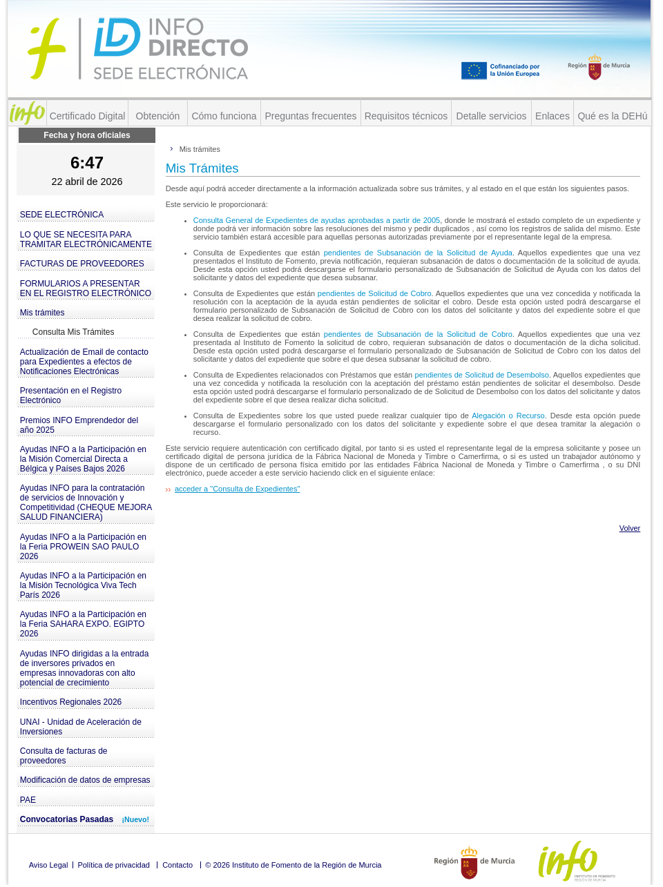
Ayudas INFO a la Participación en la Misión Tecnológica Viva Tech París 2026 (83, 585)
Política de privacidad (113, 865)
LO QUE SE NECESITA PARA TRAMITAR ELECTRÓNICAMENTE (86, 239)
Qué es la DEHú (612, 115)
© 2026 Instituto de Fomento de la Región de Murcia (293, 865)
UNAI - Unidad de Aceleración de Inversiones (81, 727)
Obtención (158, 115)
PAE (28, 800)
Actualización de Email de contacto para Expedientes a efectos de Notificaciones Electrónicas (84, 361)
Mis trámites (42, 313)
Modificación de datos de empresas (85, 780)
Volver (630, 528)
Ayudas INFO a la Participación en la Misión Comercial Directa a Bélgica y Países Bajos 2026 (83, 459)
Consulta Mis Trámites (73, 332)
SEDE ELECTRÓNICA (62, 215)
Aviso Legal (48, 865)
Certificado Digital (88, 115)
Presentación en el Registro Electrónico (71, 395)
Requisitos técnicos (406, 115)
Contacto (177, 865)
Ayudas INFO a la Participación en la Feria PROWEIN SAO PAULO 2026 (83, 546)
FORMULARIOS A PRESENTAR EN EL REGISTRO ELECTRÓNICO (85, 288)
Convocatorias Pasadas (84, 819)
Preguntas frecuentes (310, 115)
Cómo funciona (223, 115)
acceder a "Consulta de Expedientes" (237, 489)
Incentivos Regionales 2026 (71, 702)
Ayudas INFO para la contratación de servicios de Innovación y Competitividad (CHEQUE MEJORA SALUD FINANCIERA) (86, 502)
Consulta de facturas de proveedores (64, 756)
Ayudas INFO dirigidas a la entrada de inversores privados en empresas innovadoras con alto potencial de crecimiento (84, 668)
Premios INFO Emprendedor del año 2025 (79, 425)
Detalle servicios (492, 115)
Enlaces (552, 115)
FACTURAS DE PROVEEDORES (82, 264)
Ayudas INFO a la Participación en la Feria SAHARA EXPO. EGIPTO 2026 (83, 624)
